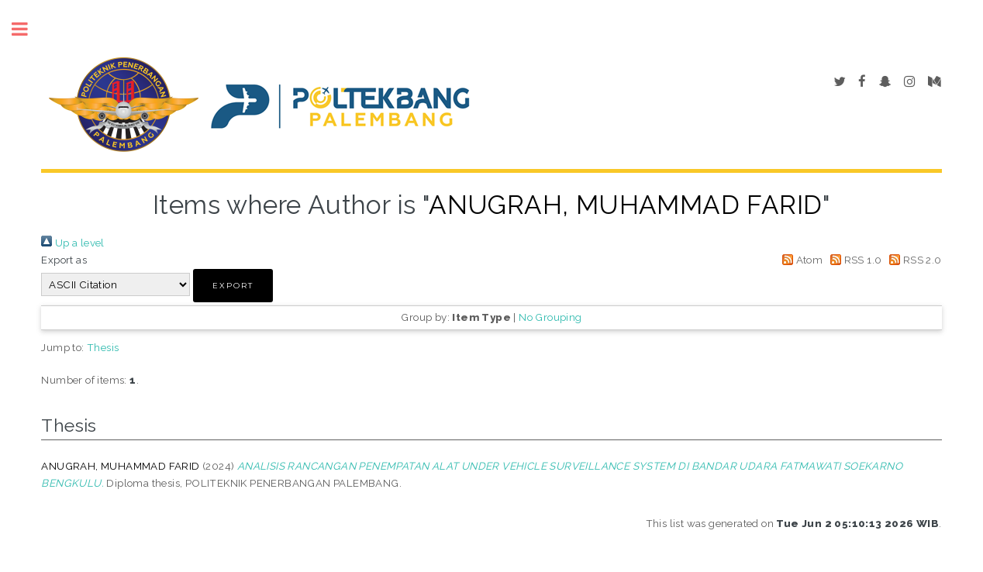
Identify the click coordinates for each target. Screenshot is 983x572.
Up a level (72, 242)
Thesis (103, 347)
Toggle (28, 29)
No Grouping (550, 317)
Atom (800, 259)
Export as (64, 259)
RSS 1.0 (854, 259)
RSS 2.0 (913, 259)
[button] (233, 285)
